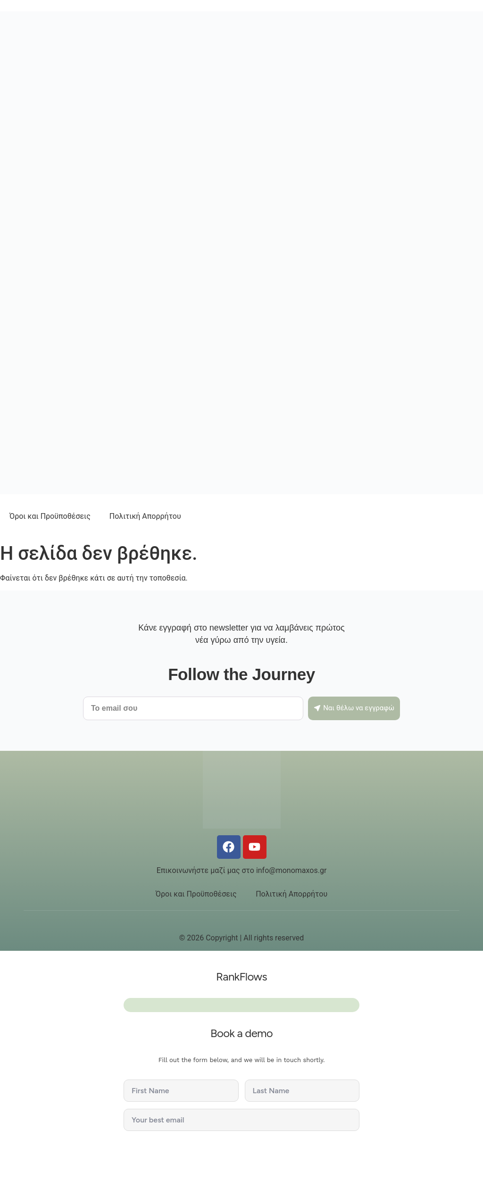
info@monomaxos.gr (291, 870)
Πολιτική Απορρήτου (145, 516)
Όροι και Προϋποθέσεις (50, 516)
